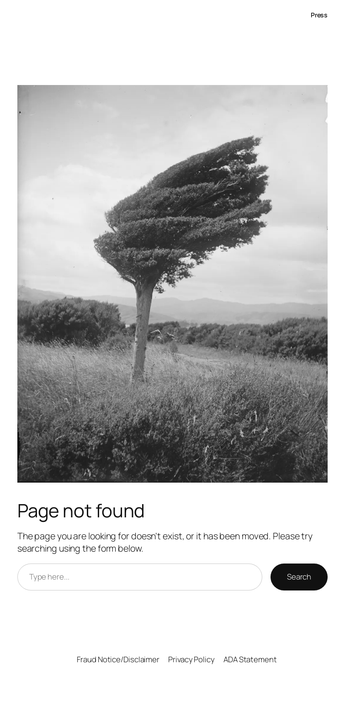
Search (299, 576)
